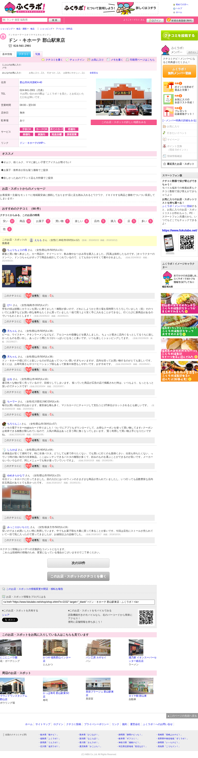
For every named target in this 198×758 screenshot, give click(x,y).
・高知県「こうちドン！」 (168, 746)
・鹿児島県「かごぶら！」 (89, 746)
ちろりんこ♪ (14, 423)
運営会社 (135, 724)
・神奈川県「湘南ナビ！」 (129, 742)
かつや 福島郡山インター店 (57, 659)
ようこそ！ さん (134, 20)
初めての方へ (182, 4)
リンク (115, 724)
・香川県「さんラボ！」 (88, 742)
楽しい (82, 221)
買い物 (62, 221)
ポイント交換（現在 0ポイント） (178, 148)
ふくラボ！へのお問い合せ (158, 724)
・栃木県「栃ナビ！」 (48, 734)
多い (147, 221)
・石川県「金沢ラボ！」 (49, 746)
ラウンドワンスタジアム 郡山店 (13, 697)
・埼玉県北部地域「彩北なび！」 (132, 746)
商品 (25, 221)
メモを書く (117, 59)
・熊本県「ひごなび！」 (88, 734)
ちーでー (12, 401)
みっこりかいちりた (18, 527)
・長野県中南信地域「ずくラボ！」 (172, 738)
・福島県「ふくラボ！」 (49, 738)
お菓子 (43, 221)
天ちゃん (12, 330)
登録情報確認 (174, 156)
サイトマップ (42, 724)
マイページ (173, 139)
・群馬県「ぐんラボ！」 (49, 742)
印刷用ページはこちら (142, 59)
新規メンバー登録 (180, 20)
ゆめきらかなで (16, 475)
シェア (5, 614)
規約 (124, 724)
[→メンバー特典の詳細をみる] (179, 120)
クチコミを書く (54, 59)
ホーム (179, 12)
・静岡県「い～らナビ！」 (168, 742)
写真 (37, 54)
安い (8, 221)
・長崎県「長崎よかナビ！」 (169, 734)
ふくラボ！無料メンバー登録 (179, 71)
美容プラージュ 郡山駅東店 (100, 693)
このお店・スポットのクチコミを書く (78, 576)
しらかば (12, 449)
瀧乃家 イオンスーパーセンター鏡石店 (143, 659)
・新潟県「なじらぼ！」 (88, 738)
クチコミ (24, 54)
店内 (100, 221)
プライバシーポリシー (96, 724)
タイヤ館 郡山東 (138, 695)
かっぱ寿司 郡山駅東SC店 (56, 695)
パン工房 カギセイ (96, 657)
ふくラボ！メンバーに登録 (177, 206)
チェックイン (77, 59)
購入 (116, 221)
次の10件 (78, 563)
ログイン (155, 20)
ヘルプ (179, 8)
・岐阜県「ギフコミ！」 (128, 738)
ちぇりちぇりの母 (17, 250)
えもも (38, 240)
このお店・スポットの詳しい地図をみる (123, 122)
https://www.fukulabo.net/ (179, 230)
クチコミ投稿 (73, 724)
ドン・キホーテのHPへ (33, 142)
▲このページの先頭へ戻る (182, 715)
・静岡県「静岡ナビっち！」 (130, 734)
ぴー (9, 305)
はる (9, 379)
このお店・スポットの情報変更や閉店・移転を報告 (34, 588)
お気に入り (97, 59)
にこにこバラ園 (8, 657)
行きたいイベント (177, 133)
